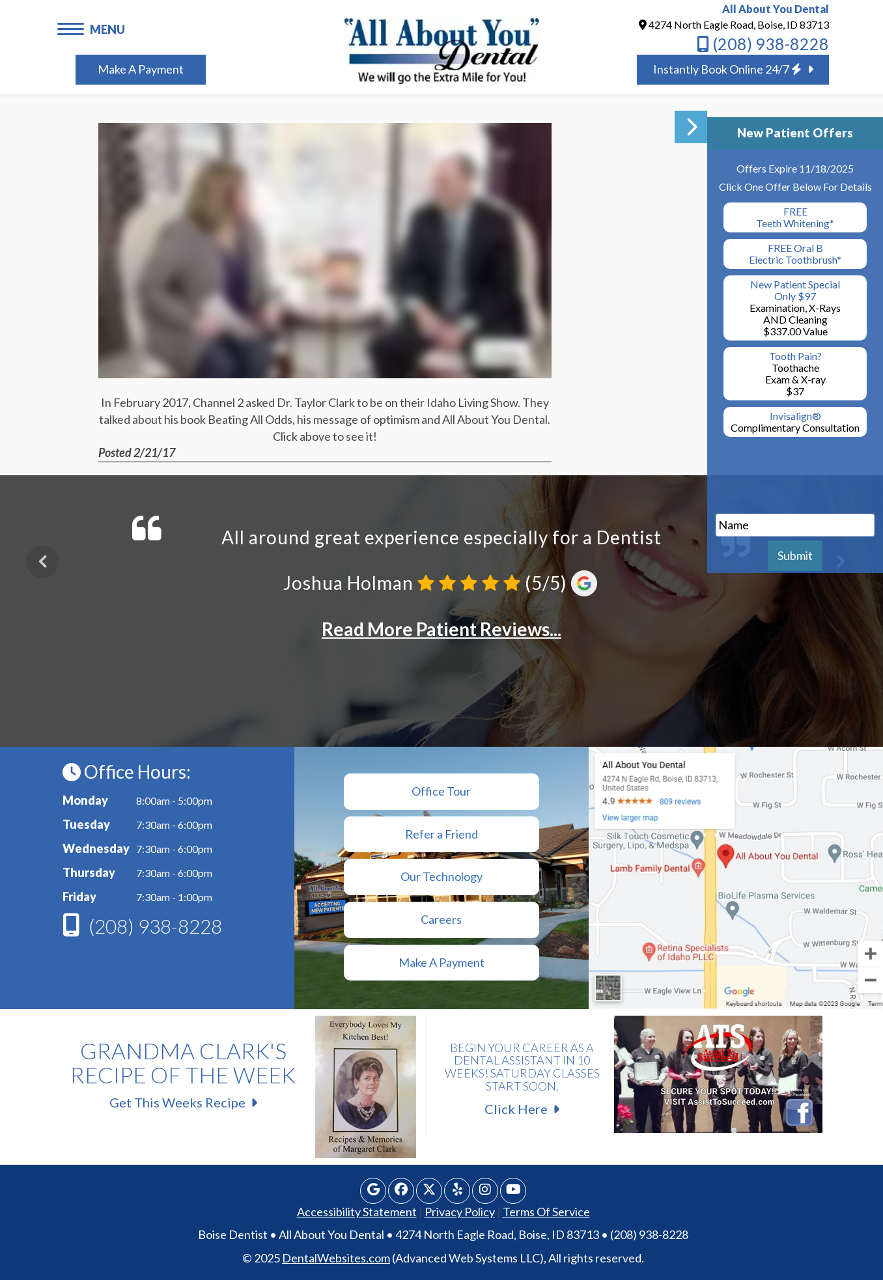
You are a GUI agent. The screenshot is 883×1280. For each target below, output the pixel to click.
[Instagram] (485, 1191)
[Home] (441, 49)
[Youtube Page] (513, 1191)
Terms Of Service (546, 1211)
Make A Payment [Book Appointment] (141, 69)
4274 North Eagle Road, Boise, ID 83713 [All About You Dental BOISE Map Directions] (734, 24)
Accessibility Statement (357, 1211)
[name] (795, 525)
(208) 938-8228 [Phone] (155, 926)
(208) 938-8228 (763, 43)
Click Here (629, 1073)
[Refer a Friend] (441, 834)
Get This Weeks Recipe (238, 1070)
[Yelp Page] (457, 1191)
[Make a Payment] (441, 920)
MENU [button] (107, 29)
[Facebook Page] (401, 1191)
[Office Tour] (441, 791)
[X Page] (429, 1191)
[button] (73, 28)
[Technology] (441, 877)
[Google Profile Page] (373, 1191)
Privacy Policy (460, 1211)
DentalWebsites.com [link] (336, 1258)
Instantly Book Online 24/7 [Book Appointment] (733, 69)
